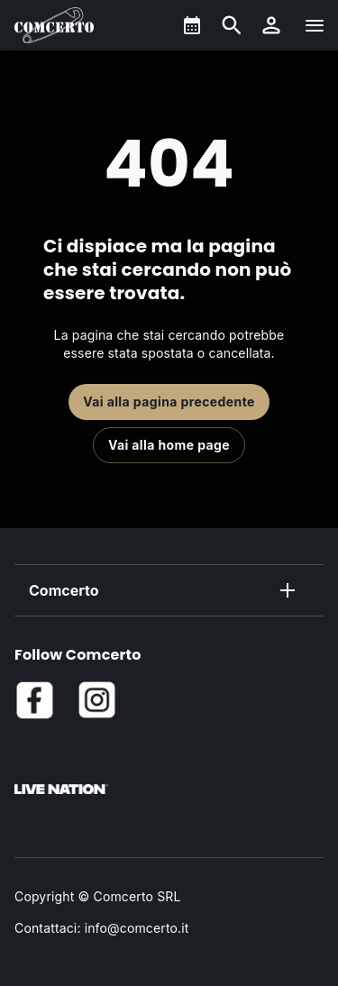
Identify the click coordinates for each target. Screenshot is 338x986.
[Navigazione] (314, 25)
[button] (271, 25)
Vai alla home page (169, 444)
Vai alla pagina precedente (169, 401)
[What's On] (192, 25)
